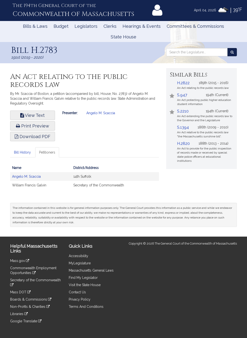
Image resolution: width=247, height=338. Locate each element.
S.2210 (183, 111)
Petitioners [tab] (47, 152)
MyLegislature (80, 263)
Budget (61, 26)
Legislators (86, 26)
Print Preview (32, 125)
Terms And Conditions (86, 307)
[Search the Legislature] (232, 52)
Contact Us (77, 292)
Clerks (110, 26)
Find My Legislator (83, 278)
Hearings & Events (142, 26)
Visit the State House (85, 285)
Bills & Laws (35, 26)
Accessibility (78, 256)
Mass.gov (19, 261)
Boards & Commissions (30, 299)
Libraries (19, 314)
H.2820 (183, 143)
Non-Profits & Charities (30, 307)
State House (123, 36)
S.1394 (183, 127)
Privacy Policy (79, 299)
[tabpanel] (84, 178)
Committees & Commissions (195, 26)
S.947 (182, 95)
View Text (32, 115)
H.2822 (183, 83)
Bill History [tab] (22, 152)
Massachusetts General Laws (91, 270)
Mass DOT (20, 292)
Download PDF (32, 136)
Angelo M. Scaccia (100, 113)
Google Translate (25, 321)
